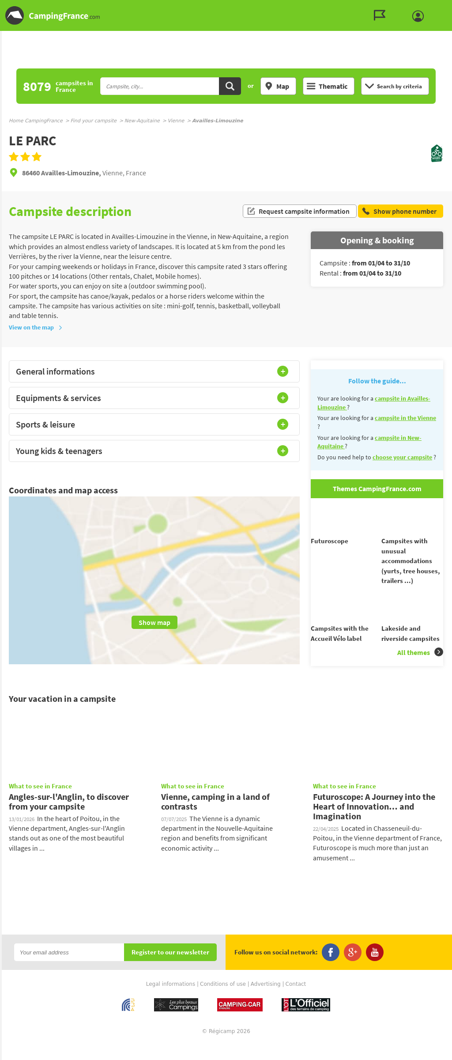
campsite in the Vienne (405, 418)
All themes (420, 668)
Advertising (266, 1000)
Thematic (327, 86)
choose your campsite (402, 457)
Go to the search (450, 7)
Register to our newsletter (170, 968)
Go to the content (446, 7)
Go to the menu (441, 7)
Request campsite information (298, 211)
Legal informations (171, 1000)
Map (276, 86)
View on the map (36, 327)
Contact (296, 1000)
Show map (154, 622)
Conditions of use (223, 1000)
